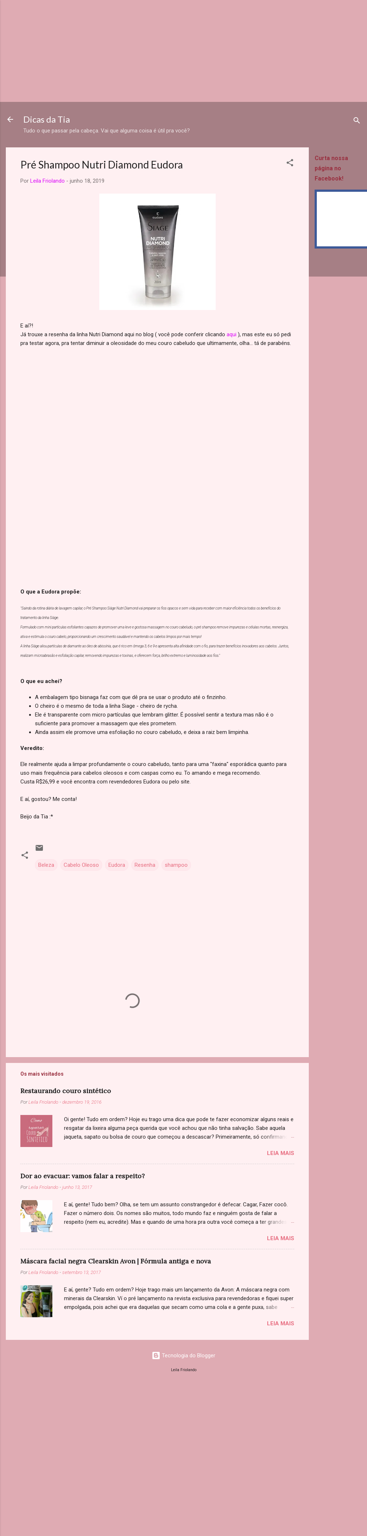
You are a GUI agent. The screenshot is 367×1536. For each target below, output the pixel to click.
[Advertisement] (158, 51)
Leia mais (280, 1153)
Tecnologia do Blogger (183, 1355)
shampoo (176, 865)
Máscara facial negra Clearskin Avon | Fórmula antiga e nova (115, 1261)
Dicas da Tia (46, 119)
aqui (231, 334)
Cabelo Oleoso (81, 865)
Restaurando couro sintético (65, 1091)
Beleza (46, 865)
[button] (290, 164)
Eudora (116, 865)
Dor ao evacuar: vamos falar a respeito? (82, 1176)
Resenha (145, 865)
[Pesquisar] (356, 122)
